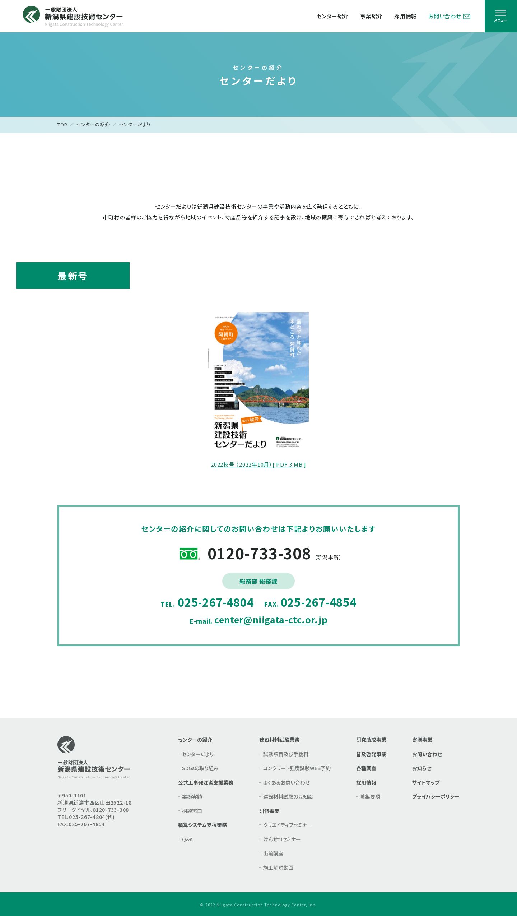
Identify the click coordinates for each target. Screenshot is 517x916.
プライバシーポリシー (436, 796)
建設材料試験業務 (279, 739)
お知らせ (421, 768)
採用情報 (405, 16)
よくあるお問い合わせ (286, 782)
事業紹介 (371, 16)
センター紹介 (333, 16)
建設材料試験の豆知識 (288, 796)
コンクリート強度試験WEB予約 (297, 768)
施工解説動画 (278, 867)
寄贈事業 (422, 739)
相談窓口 (192, 810)
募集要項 (370, 796)
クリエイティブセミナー (287, 824)
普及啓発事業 (371, 754)
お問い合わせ (449, 16)
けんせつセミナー (282, 839)
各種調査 (366, 768)
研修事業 (269, 810)
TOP (62, 124)
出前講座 (273, 853)
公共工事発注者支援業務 (205, 782)
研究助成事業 (371, 739)
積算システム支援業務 (202, 824)
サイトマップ (425, 782)
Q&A (187, 839)
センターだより (198, 754)
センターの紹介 (93, 124)
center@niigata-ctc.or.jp (270, 619)
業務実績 (192, 796)
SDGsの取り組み (200, 768)
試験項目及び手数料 (285, 754)
